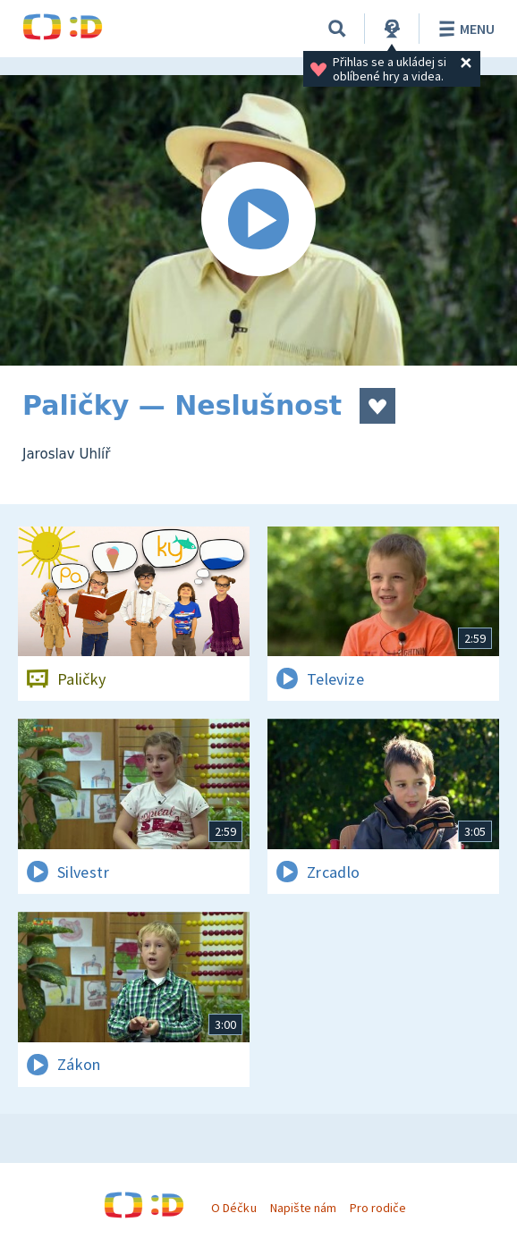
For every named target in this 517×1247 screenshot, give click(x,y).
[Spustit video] (258, 220)
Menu (464, 28)
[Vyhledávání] (337, 28)
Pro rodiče (378, 1208)
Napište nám (303, 1208)
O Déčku (233, 1208)
